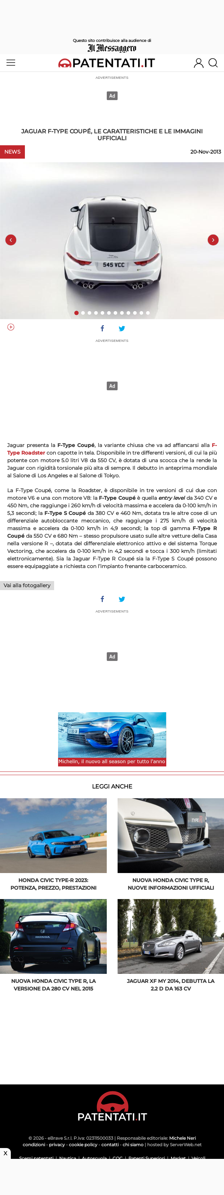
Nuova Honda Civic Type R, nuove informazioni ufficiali (171, 884)
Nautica (67, 1158)
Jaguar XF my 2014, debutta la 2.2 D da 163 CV (170, 985)
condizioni (34, 1144)
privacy (57, 1144)
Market (178, 1158)
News (12, 152)
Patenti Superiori (146, 1158)
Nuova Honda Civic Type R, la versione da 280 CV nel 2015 (53, 985)
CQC (118, 1158)
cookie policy (83, 1144)
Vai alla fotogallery (27, 585)
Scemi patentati (36, 1158)
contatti (110, 1144)
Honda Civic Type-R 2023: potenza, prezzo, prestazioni (53, 884)
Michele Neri (182, 1138)
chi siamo (133, 1144)
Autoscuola (94, 1158)
